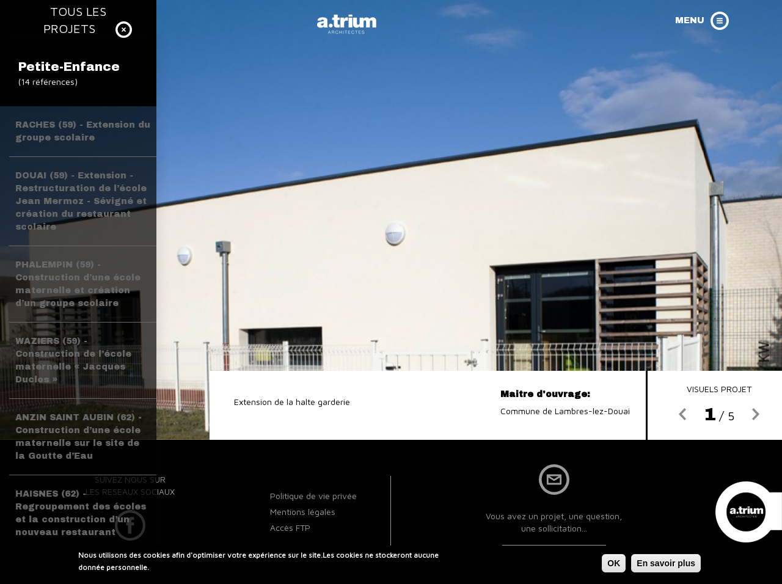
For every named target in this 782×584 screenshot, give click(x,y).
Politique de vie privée (313, 496)
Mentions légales (302, 511)
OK (613, 565)
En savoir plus (666, 565)
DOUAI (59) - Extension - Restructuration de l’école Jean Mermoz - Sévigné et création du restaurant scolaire (81, 201)
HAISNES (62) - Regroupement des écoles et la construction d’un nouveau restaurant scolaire (80, 519)
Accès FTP (290, 527)
